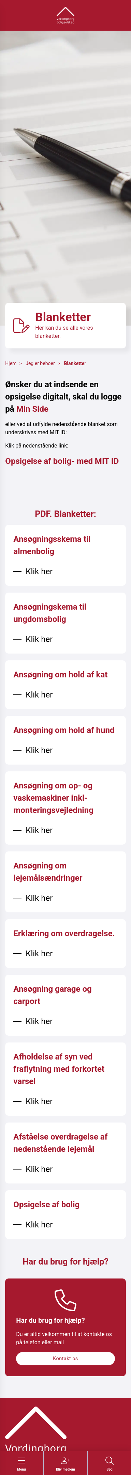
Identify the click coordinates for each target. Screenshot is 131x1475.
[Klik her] (33, 571)
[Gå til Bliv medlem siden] (65, 1464)
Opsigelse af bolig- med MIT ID (62, 461)
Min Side (32, 409)
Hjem (10, 363)
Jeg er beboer (40, 363)
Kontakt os (65, 1359)
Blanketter (75, 363)
